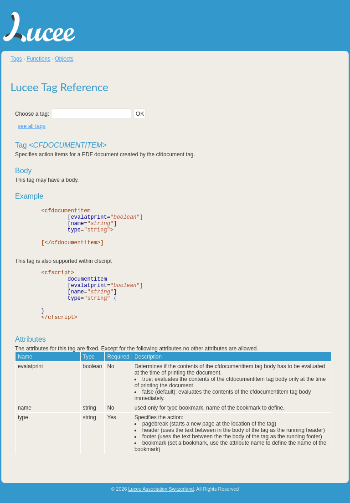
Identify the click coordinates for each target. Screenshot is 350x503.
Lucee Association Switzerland (161, 490)
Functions (38, 59)
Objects (64, 59)
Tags (16, 59)
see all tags (32, 126)
